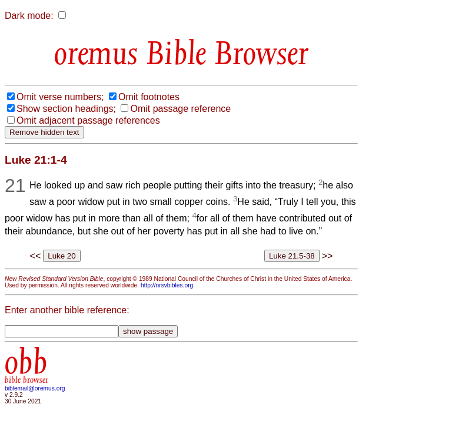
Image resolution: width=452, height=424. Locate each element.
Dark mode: (29, 16)
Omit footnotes (149, 97)
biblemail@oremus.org (35, 388)
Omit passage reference (180, 109)
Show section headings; (66, 109)
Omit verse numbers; (60, 97)
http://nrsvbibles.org (167, 285)
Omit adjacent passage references (88, 120)
